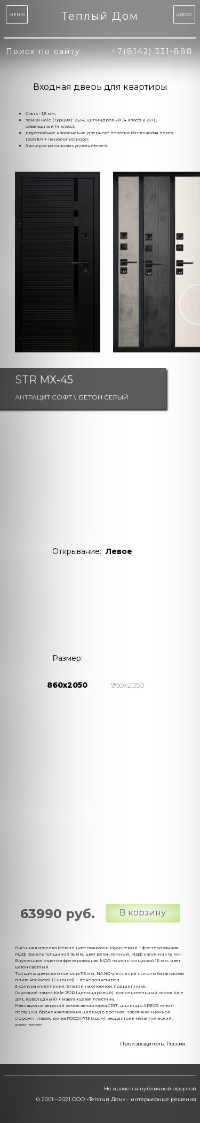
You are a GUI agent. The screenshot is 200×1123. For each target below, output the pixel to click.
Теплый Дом (100, 16)
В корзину (142, 912)
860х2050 (67, 685)
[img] (70, 600)
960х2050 (127, 685)
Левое (119, 551)
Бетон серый (103, 397)
